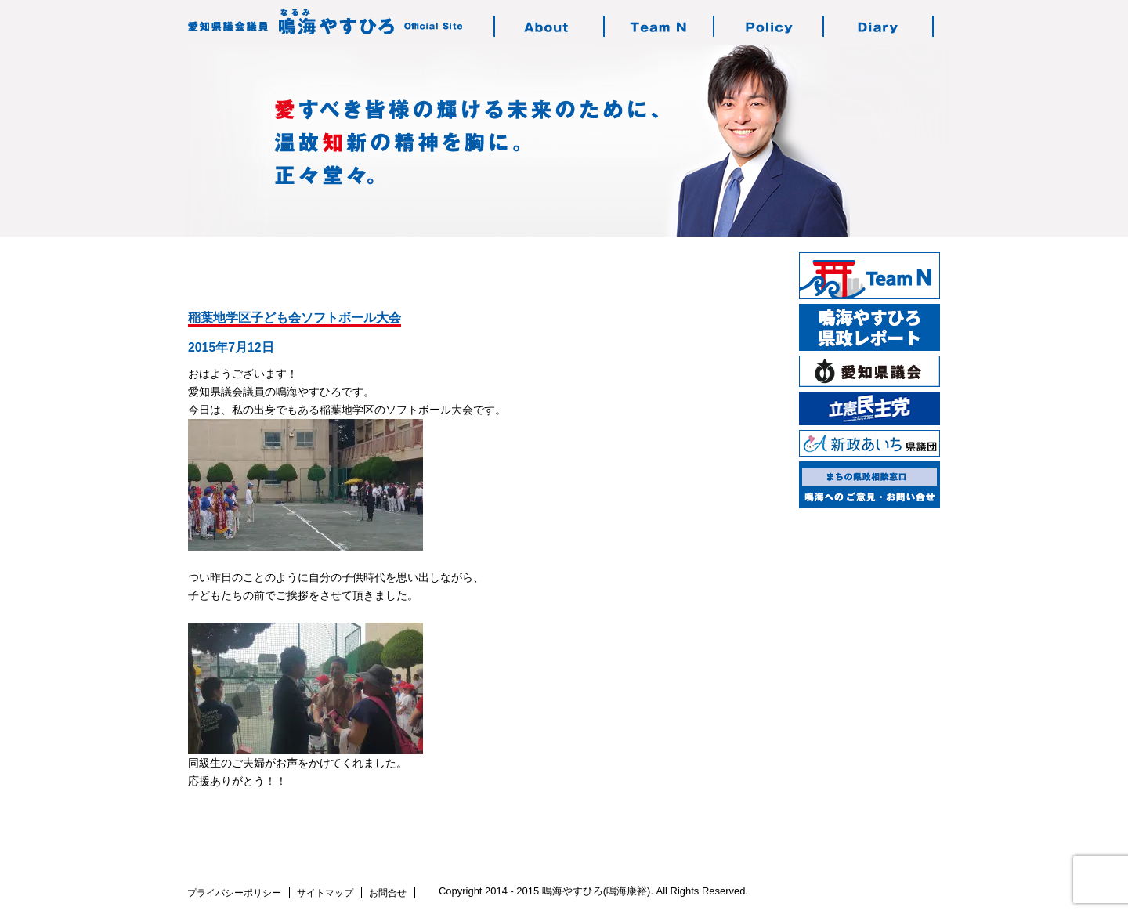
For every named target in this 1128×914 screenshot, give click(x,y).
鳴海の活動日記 (879, 26)
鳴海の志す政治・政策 (769, 26)
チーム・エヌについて (659, 26)
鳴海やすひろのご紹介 (550, 26)
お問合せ (388, 893)
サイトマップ (325, 893)
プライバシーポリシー (234, 893)
